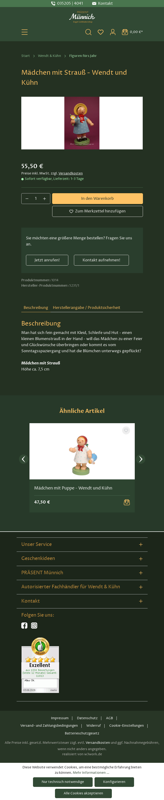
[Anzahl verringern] (27, 198)
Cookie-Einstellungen (126, 726)
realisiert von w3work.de (82, 754)
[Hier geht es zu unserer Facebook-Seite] (24, 628)
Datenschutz (87, 718)
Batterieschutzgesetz (82, 733)
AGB (109, 718)
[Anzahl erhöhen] (44, 198)
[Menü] (24, 32)
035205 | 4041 (70, 3)
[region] (82, 123)
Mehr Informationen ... (91, 773)
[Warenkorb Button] (127, 502)
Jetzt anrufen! (47, 260)
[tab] (36, 308)
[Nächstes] (140, 460)
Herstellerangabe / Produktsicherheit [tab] (86, 307)
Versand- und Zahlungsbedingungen (49, 726)
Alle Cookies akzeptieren (83, 793)
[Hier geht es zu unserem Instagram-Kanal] (34, 628)
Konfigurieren (114, 782)
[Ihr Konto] (113, 32)
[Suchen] (88, 32)
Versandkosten (70, 173)
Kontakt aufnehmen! (101, 260)
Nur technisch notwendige (63, 782)
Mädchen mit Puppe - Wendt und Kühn (73, 488)
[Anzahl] (35, 198)
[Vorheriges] (23, 460)
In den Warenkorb (97, 198)
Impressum (60, 718)
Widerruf (93, 726)
